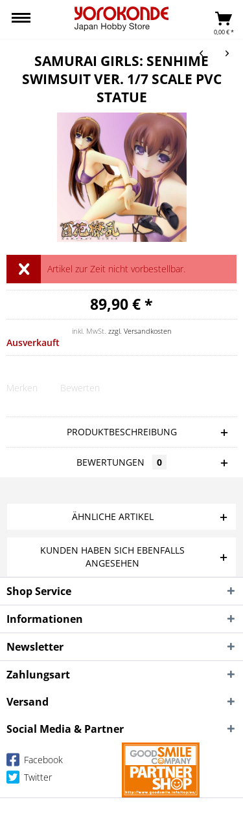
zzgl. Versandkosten (140, 331)
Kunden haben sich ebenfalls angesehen (112, 556)
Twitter (29, 780)
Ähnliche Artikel (113, 516)
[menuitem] (21, 19)
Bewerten (80, 388)
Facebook (34, 762)
